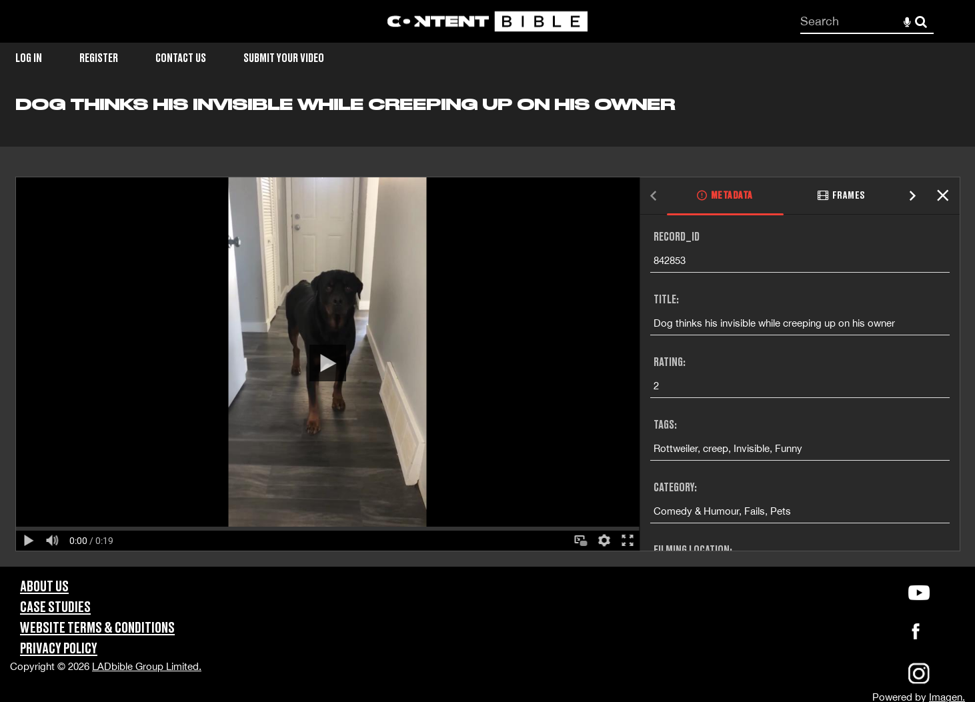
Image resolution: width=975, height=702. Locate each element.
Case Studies (55, 608)
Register (98, 58)
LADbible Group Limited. (146, 666)
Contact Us (180, 58)
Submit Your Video (283, 58)
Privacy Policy (58, 649)
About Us (44, 587)
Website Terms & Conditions (97, 628)
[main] (487, 331)
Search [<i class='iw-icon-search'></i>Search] (921, 20)
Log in (28, 58)
